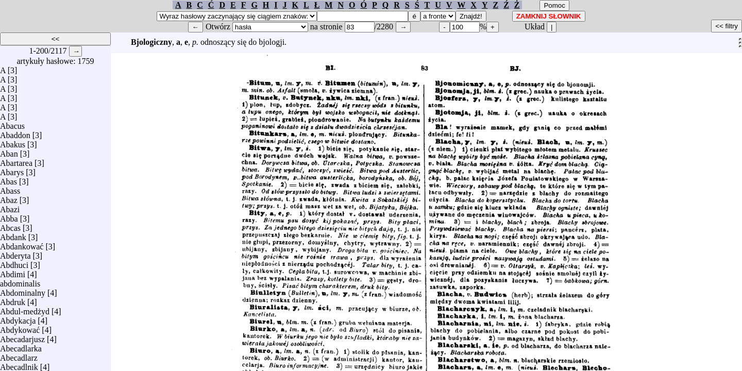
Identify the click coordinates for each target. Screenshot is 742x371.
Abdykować (20, 327)
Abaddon (15, 132)
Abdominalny (22, 290)
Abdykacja (18, 318)
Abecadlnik (19, 364)
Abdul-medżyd (24, 309)
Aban (9, 151)
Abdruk (12, 299)
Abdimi (12, 271)
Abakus (12, 142)
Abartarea (16, 160)
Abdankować (21, 244)
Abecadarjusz (22, 336)
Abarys (12, 169)
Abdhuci (14, 262)
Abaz (9, 197)
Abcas (10, 225)
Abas (8, 179)
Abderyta (15, 253)
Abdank (13, 234)
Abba (9, 216)
